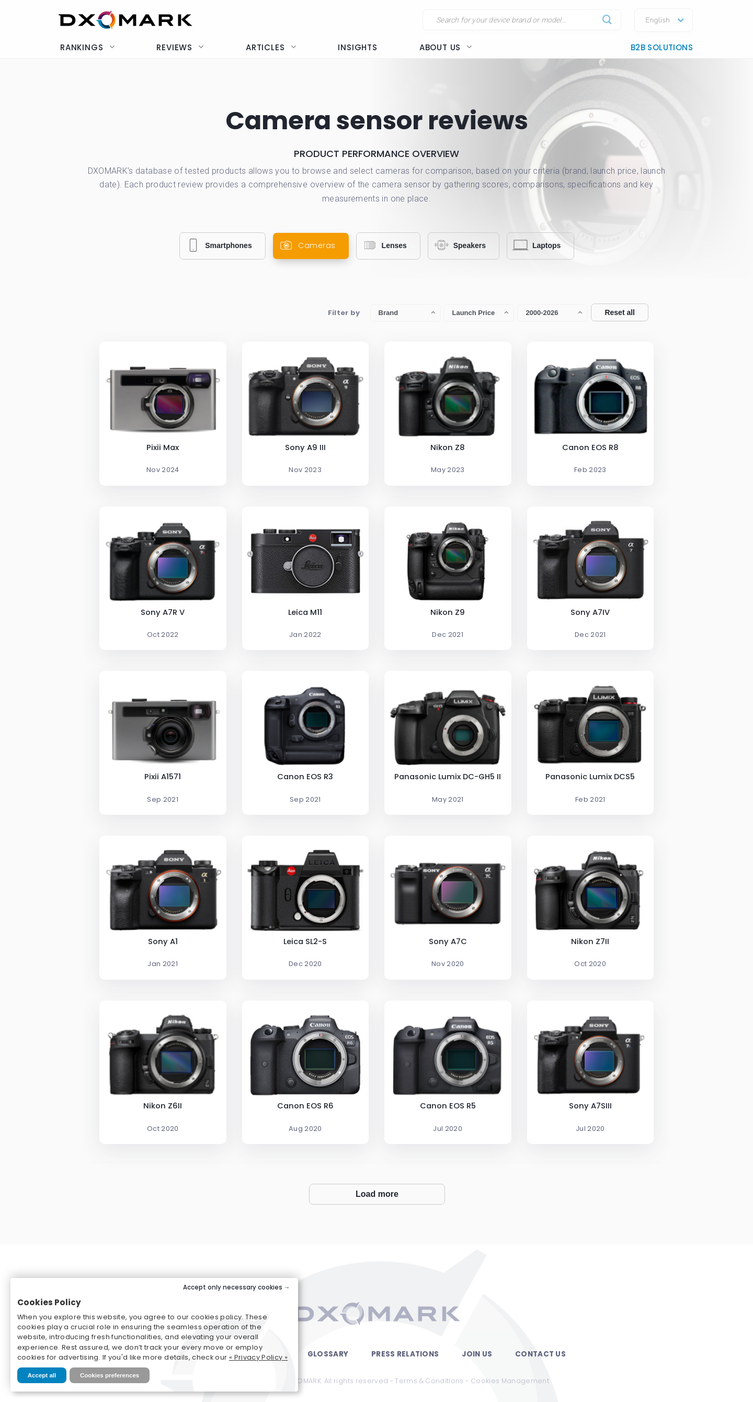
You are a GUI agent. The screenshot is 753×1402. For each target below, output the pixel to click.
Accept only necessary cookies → (236, 1287)
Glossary (327, 1354)
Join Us (477, 1354)
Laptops (536, 245)
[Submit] (607, 20)
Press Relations (405, 1354)
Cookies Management (510, 1380)
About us (445, 47)
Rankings (87, 47)
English (657, 20)
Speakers (459, 245)
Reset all (619, 312)
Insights (357, 47)
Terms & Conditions (429, 1380)
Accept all (42, 1375)
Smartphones (218, 245)
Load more (377, 1194)
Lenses (383, 245)
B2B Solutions (662, 47)
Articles (271, 47)
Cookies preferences (109, 1375)
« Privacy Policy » (258, 1357)
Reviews (180, 47)
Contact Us (540, 1354)
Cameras (306, 245)
